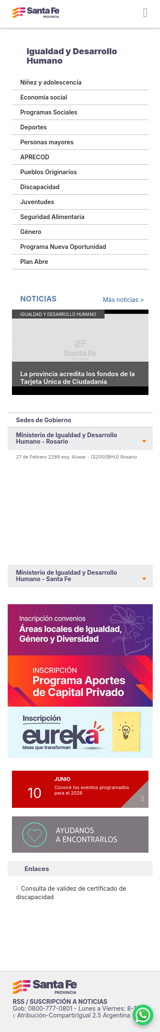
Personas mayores (47, 142)
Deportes (33, 127)
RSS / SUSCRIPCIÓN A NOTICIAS (60, 1001)
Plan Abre (34, 261)
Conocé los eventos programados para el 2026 (92, 790)
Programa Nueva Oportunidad (63, 246)
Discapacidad (40, 186)
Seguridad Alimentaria (52, 216)
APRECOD (34, 157)
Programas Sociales (49, 112)
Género (30, 231)
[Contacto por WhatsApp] (143, 1015)
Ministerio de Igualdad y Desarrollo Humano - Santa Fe (66, 575)
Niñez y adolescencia (51, 82)
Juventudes (37, 201)
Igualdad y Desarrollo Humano (72, 56)
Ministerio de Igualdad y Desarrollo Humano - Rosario (66, 438)
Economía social (43, 97)
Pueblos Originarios (48, 171)
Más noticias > (123, 299)
